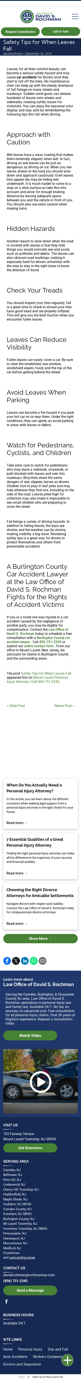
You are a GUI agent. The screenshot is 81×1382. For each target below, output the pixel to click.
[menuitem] (10, 1349)
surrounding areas (22, 1258)
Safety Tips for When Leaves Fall (46, 673)
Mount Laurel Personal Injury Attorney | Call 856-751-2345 (37, 679)
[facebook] (6, 1302)
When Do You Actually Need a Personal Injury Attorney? (34, 788)
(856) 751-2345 (15, 1281)
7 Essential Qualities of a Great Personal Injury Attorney (34, 842)
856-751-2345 (50, 642)
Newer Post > (64, 706)
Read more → (17, 823)
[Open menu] (75, 16)
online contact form (39, 646)
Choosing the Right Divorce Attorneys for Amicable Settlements (40, 892)
